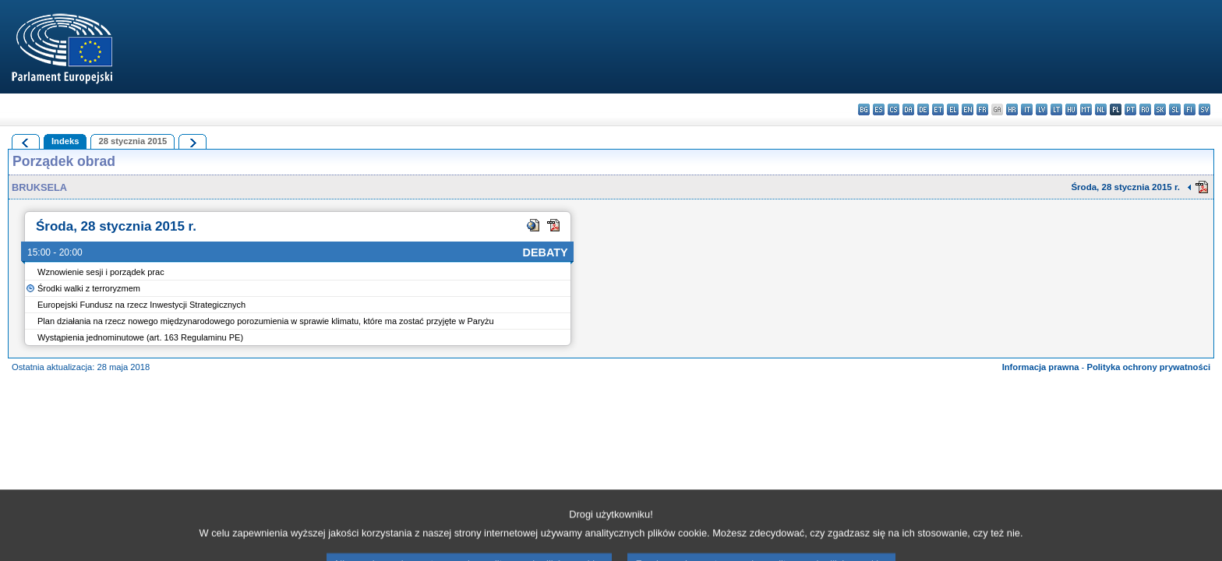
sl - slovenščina (1175, 109)
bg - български (864, 109)
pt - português (1130, 109)
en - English (967, 109)
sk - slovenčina (1160, 109)
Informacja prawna (1040, 367)
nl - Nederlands (1101, 109)
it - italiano (1027, 109)
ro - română (1145, 109)
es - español (879, 109)
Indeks (65, 141)
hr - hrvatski (1012, 109)
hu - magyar (1071, 109)
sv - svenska (1204, 109)
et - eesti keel (938, 109)
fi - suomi (1190, 109)
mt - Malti (1086, 109)
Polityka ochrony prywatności (1148, 367)
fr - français (982, 109)
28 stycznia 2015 (132, 141)
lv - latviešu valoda (1041, 109)
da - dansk (908, 109)
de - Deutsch (923, 109)
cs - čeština (893, 109)
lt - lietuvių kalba (1056, 109)
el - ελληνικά (953, 109)
